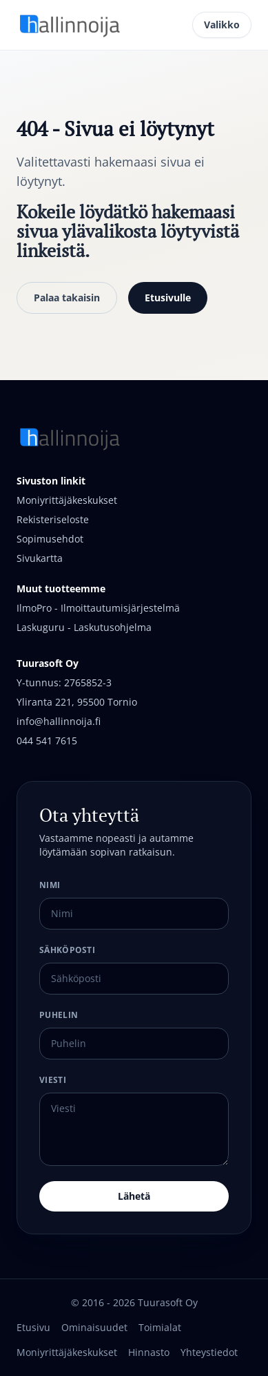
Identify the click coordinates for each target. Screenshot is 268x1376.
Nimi (49, 885)
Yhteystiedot (209, 1352)
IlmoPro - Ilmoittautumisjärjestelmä (98, 607)
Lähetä (134, 1196)
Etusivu (33, 1327)
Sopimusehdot (50, 538)
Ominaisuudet (94, 1327)
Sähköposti (67, 950)
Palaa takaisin (67, 297)
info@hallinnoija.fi (59, 721)
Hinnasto (148, 1352)
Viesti (52, 1080)
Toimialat (159, 1327)
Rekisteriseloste (53, 519)
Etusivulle (168, 297)
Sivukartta (40, 558)
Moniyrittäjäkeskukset (67, 500)
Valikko (222, 24)
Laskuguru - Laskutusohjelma (84, 627)
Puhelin (58, 1015)
